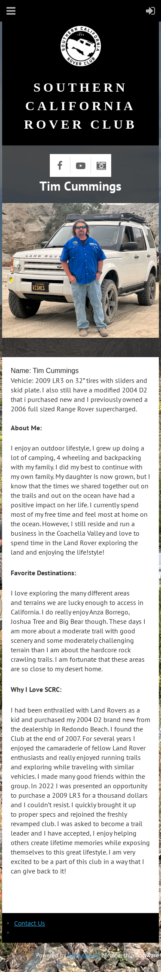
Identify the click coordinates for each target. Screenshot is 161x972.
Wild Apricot (84, 955)
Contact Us (29, 923)
